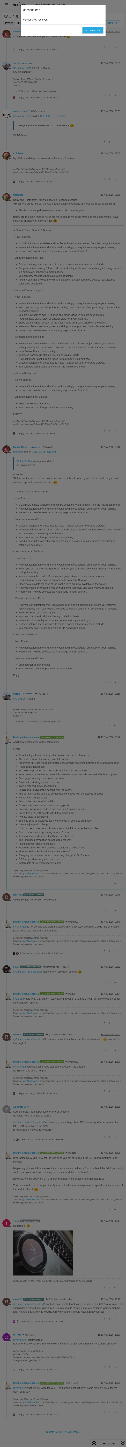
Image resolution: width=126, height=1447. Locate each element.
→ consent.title (93, 30)
